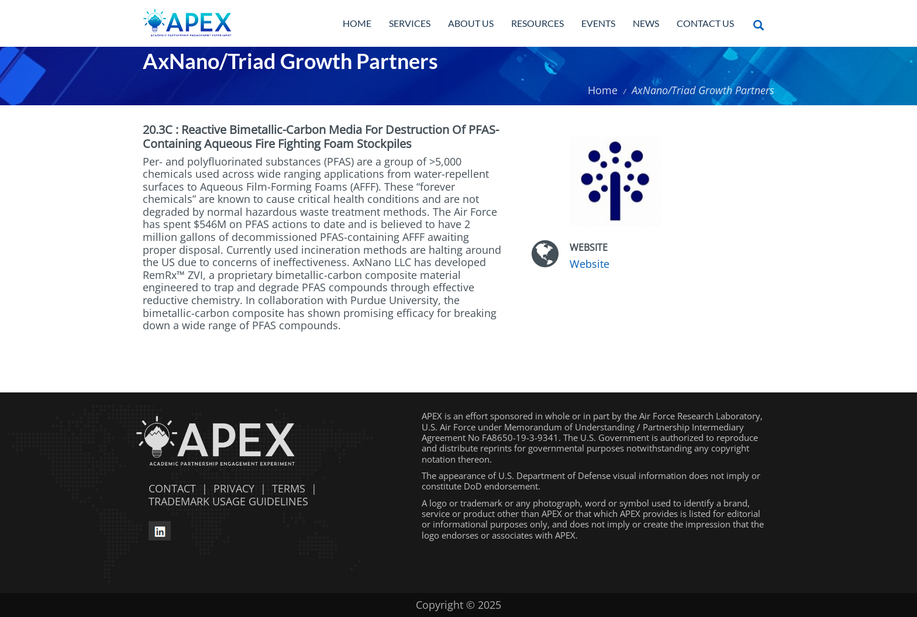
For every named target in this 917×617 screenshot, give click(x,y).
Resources (537, 23)
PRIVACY (233, 488)
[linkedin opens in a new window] (160, 529)
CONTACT (169, 488)
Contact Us (705, 23)
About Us (471, 23)
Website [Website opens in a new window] (589, 264)
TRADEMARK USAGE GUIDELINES (225, 501)
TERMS (288, 488)
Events (598, 23)
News (646, 23)
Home (357, 23)
